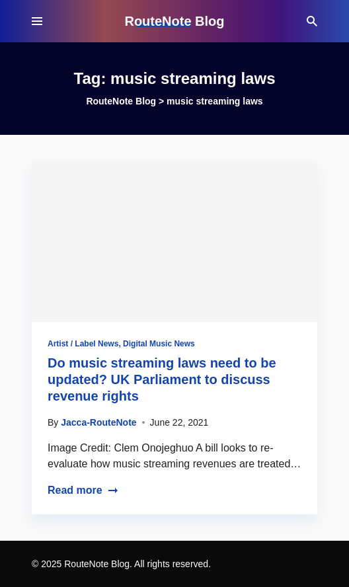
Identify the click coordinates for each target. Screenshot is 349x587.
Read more (83, 490)
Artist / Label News (83, 343)
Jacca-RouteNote (98, 422)
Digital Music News (159, 343)
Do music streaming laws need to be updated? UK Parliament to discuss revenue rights (162, 379)
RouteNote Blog (174, 21)
